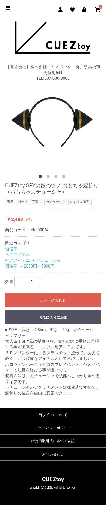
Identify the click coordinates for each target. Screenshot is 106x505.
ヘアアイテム (17, 254)
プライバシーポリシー (53, 428)
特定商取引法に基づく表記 (53, 441)
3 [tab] (56, 177)
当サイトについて (53, 415)
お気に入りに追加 (53, 317)
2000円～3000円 (39, 266)
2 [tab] (49, 177)
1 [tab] (41, 177)
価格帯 (11, 248)
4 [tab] (64, 177)
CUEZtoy (53, 479)
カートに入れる (53, 300)
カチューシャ (48, 260)
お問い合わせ (53, 454)
